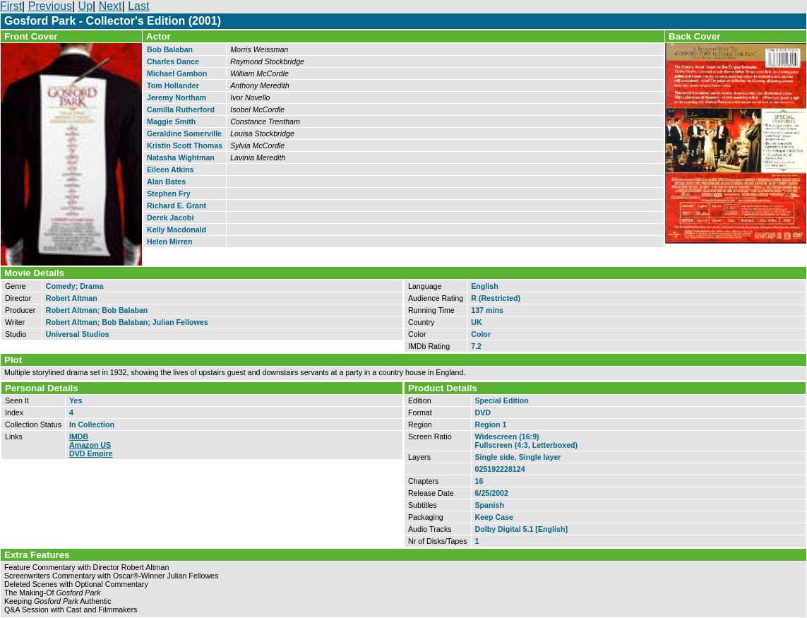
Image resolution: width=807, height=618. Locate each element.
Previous (50, 6)
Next (110, 6)
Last (138, 6)
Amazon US (90, 445)
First (11, 6)
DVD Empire (91, 453)
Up (85, 6)
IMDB (78, 436)
